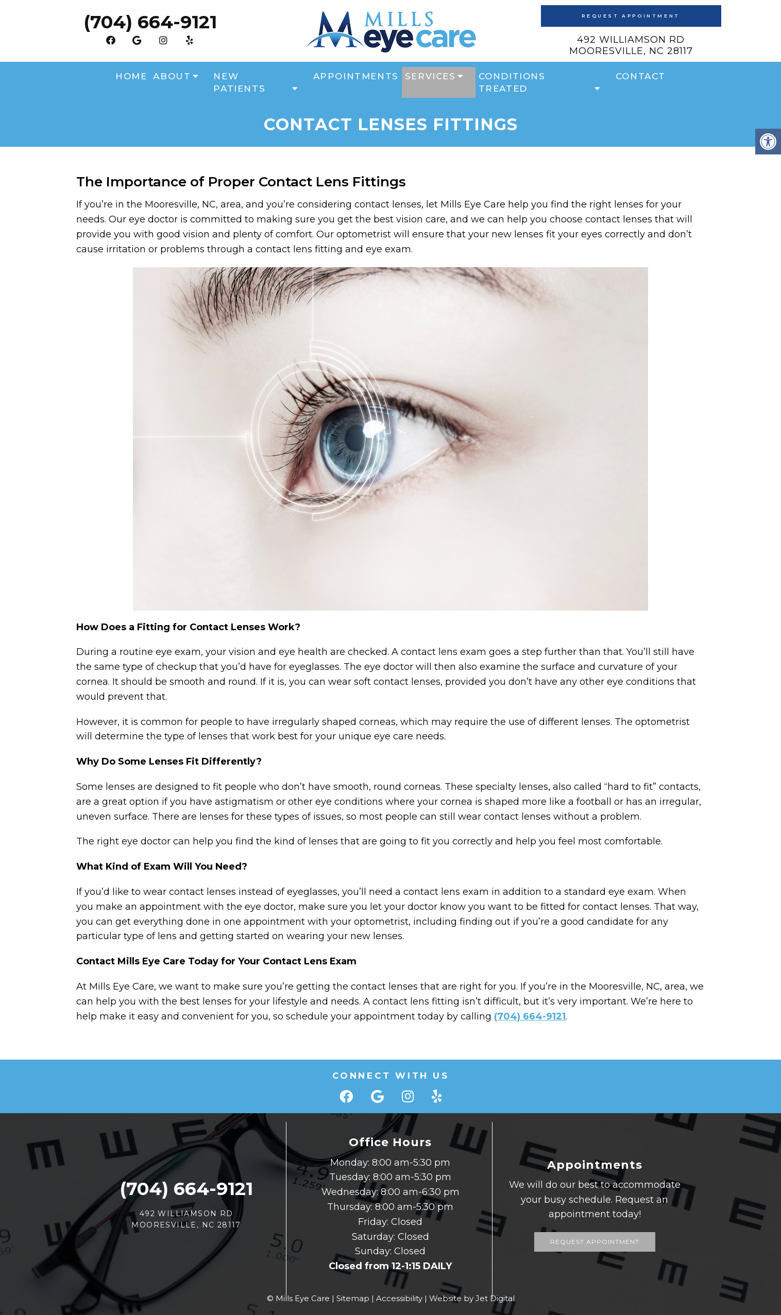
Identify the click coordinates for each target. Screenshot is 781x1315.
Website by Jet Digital (472, 1298)
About (172, 76)
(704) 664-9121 (150, 22)
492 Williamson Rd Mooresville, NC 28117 (631, 45)
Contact (641, 76)
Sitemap (352, 1298)
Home (131, 76)
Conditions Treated (512, 82)
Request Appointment (631, 16)
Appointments (356, 76)
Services (430, 76)
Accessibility (399, 1298)
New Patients (239, 82)
